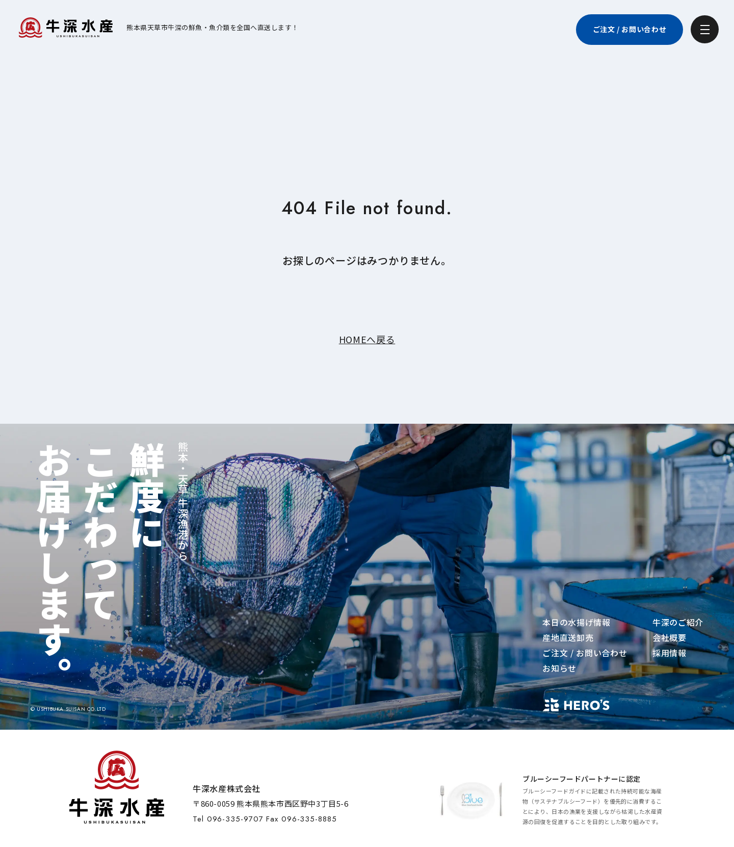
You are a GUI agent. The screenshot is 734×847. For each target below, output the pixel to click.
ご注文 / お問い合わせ (584, 653)
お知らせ (559, 668)
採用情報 (669, 653)
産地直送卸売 (567, 637)
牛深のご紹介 (677, 622)
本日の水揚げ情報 (576, 622)
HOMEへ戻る (367, 339)
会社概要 (669, 637)
